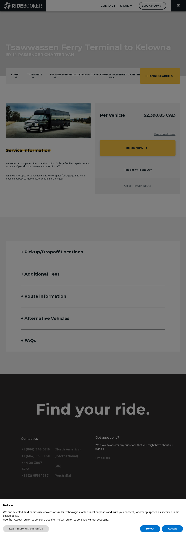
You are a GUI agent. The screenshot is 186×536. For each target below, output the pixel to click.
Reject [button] (150, 528)
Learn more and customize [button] (26, 528)
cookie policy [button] (10, 515)
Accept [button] (172, 528)
